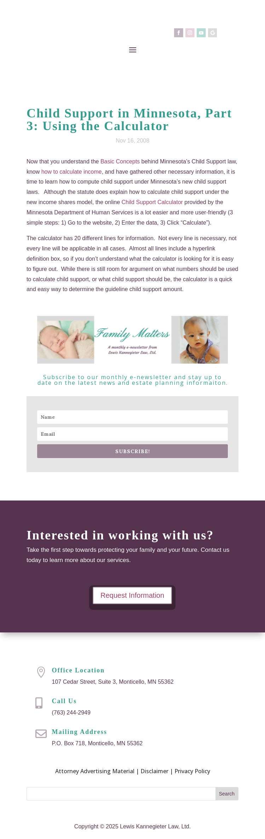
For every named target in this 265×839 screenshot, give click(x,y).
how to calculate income (71, 172)
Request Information (132, 595)
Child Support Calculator (152, 202)
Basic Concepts (120, 161)
